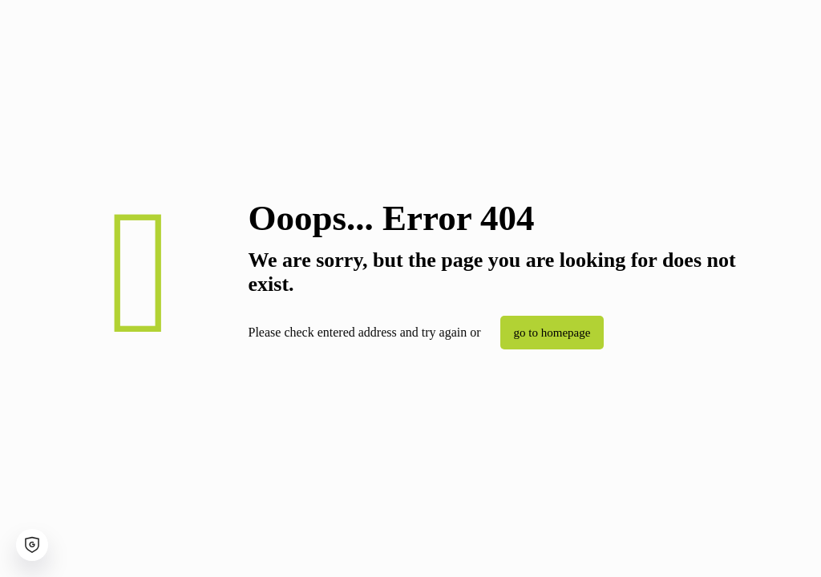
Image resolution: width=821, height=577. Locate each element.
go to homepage (552, 332)
